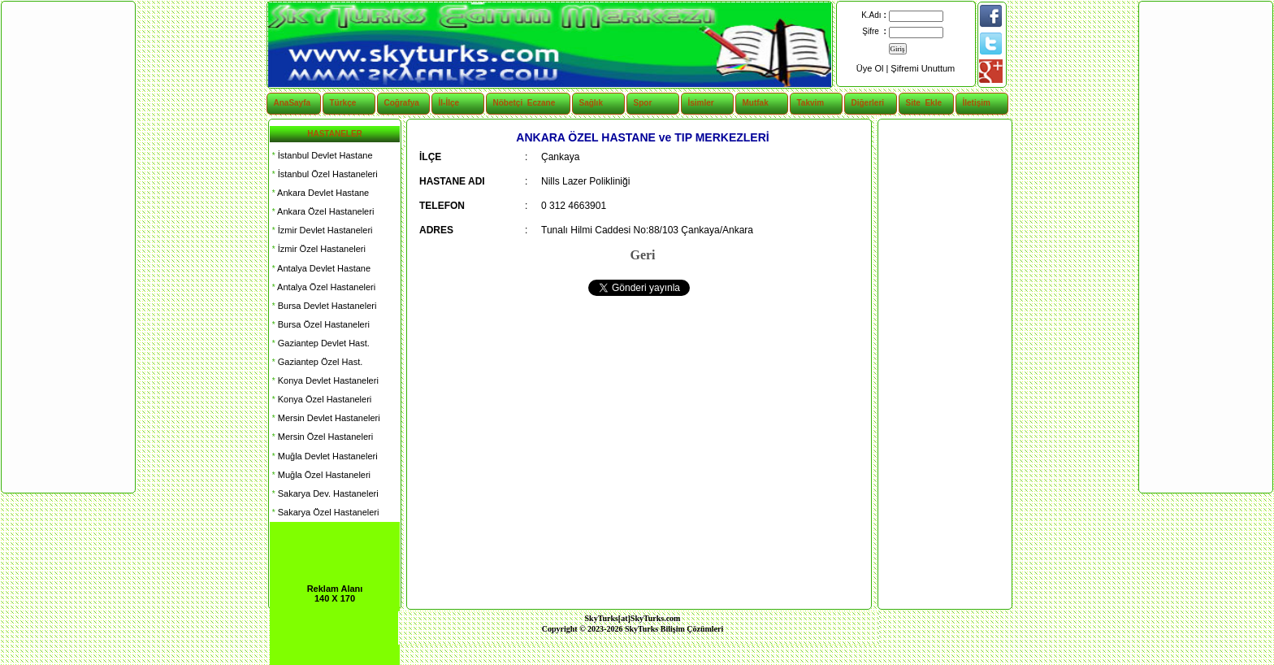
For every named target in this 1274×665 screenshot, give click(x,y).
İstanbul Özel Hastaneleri (324, 174)
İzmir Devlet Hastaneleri (321, 230)
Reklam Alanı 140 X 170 (335, 593)
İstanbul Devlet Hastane (321, 155)
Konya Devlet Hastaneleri (324, 380)
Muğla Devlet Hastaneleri (324, 456)
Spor (643, 102)
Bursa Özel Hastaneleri (320, 324)
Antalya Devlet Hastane (320, 268)
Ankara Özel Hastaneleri (322, 211)
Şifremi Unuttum (922, 68)
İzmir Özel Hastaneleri (318, 249)
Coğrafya (401, 102)
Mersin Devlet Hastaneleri (325, 418)
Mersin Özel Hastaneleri (321, 436)
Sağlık (591, 102)
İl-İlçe (449, 102)
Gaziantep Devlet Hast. (320, 343)
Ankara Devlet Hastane (319, 193)
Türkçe (343, 102)
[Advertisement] (944, 364)
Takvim (811, 102)
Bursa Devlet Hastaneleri (323, 306)
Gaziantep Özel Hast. (316, 362)
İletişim (976, 102)
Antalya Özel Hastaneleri (322, 287)
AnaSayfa (292, 102)
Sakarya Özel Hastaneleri (324, 512)
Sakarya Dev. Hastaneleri (324, 493)
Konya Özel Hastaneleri (320, 399)
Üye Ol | (873, 68)
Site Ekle (924, 102)
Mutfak (756, 102)
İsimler (701, 102)
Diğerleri (868, 102)
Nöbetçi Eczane (515, 102)
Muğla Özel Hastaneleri (320, 475)
